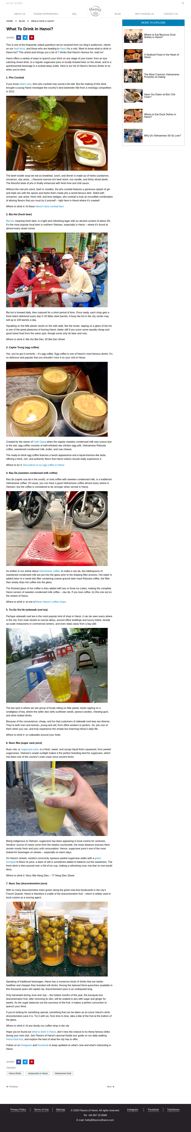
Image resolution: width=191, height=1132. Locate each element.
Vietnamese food (63, 1073)
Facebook (43, 1045)
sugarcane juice (29, 749)
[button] (18, 37)
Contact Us (171, 14)
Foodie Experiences (46, 14)
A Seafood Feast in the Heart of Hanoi (161, 55)
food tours (19, 48)
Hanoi (63, 48)
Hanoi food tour (14, 1039)
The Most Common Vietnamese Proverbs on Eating (161, 75)
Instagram (26, 1045)
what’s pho (25, 84)
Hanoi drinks (15, 1073)
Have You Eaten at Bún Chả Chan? (159, 95)
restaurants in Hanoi (38, 1073)
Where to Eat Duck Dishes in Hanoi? (160, 115)
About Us (19, 14)
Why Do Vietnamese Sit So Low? (162, 135)
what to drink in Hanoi (44, 1031)
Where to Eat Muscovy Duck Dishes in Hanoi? (160, 36)
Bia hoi (10, 221)
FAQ (74, 14)
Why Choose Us (144, 14)
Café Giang (39, 441)
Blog (118, 14)
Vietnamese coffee (49, 571)
